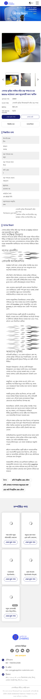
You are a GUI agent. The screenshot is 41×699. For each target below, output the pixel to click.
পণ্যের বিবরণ (30, 124)
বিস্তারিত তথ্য (10, 124)
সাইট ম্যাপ (26, 688)
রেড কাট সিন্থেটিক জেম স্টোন (13, 489)
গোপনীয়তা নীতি (16, 688)
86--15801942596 (13, 663)
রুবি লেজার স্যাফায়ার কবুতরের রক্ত (15, 485)
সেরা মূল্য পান (11, 117)
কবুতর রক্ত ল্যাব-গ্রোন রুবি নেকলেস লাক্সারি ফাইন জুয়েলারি (30, 536)
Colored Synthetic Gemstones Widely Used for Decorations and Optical (10, 573)
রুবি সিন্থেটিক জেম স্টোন (20, 480)
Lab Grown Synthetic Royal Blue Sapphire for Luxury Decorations (30, 573)
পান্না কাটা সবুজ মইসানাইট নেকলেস (11, 536)
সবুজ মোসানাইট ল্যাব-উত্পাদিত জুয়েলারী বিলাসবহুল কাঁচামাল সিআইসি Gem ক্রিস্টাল (10, 610)
